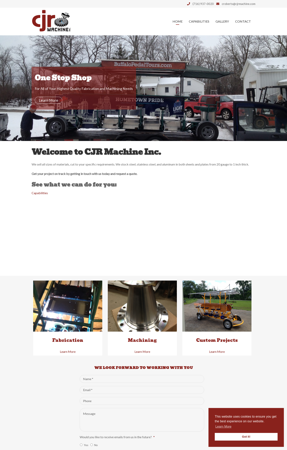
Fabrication (67, 340)
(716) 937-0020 (199, 3)
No (96, 445)
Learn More (48, 100)
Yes (86, 445)
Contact (243, 21)
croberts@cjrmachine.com (234, 3)
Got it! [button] (246, 436)
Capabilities (199, 21)
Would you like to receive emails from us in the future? (117, 437)
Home (178, 21)
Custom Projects (217, 340)
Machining (142, 340)
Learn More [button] (223, 426)
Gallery (222, 21)
